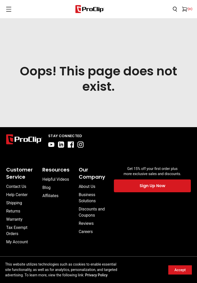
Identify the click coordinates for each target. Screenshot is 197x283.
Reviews (86, 223)
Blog (46, 187)
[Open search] (175, 9)
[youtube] (51, 144)
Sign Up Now (152, 186)
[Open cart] (184, 9)
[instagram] (80, 144)
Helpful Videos (55, 179)
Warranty (14, 219)
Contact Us (16, 186)
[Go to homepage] (89, 9)
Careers (86, 231)
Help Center (17, 194)
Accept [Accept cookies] (180, 270)
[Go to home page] (24, 140)
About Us (87, 186)
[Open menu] (8, 9)
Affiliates (50, 195)
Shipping (14, 202)
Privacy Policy (96, 275)
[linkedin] (61, 144)
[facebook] (71, 144)
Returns (13, 211)
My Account (17, 241)
